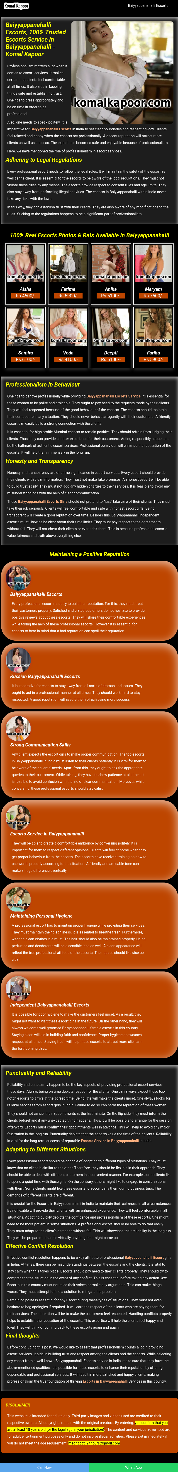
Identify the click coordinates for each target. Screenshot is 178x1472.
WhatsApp (133, 1467)
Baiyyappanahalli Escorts (148, 5)
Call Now (44, 1467)
